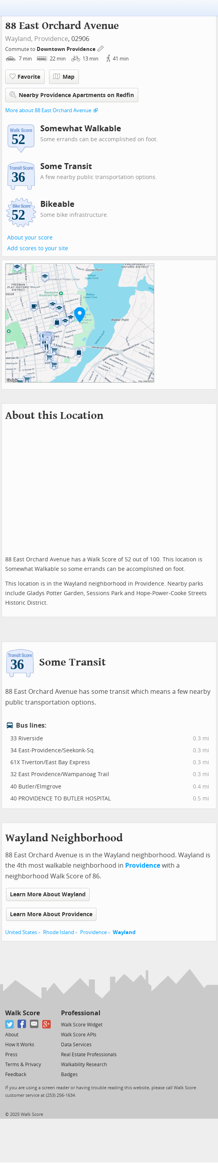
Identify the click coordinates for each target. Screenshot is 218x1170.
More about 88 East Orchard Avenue (48, 110)
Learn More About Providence (51, 914)
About (11, 1035)
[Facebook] (22, 1024)
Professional (80, 1013)
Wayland (124, 932)
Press (11, 1054)
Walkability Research (84, 1064)
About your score (30, 237)
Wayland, (19, 39)
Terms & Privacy (23, 1064)
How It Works (19, 1044)
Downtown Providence (67, 49)
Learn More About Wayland (48, 894)
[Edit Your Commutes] (101, 48)
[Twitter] (9, 1024)
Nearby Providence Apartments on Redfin (72, 95)
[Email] (34, 1024)
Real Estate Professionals (89, 1054)
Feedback (15, 1074)
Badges (69, 1074)
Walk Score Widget (81, 1025)
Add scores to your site (37, 248)
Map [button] (64, 76)
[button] (80, 314)
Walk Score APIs (78, 1035)
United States (21, 932)
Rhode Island (58, 932)
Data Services (76, 1044)
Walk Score (22, 1013)
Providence (51, 39)
